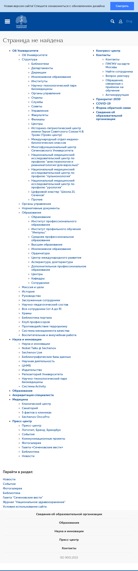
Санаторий (30, 408)
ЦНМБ (26, 366)
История (28, 292)
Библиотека (30, 452)
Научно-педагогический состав (45, 305)
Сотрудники (40, 283)
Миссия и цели (33, 287)
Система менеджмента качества (45, 331)
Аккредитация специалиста (33, 395)
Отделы (37, 98)
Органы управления (45, 94)
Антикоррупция (117, 95)
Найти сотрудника (119, 72)
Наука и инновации (27, 340)
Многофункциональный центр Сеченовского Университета (53, 149)
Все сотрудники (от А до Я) (42, 309)
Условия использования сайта (25, 507)
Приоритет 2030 (108, 99)
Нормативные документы (41, 209)
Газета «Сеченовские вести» (42, 448)
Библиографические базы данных (46, 357)
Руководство (31, 296)
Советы (36, 107)
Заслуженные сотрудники (41, 301)
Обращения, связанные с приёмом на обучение (114, 86)
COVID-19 (103, 104)
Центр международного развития (56, 258)
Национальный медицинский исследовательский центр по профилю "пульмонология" (53, 173)
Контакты (103, 55)
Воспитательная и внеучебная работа (49, 335)
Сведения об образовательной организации (109, 116)
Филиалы (38, 120)
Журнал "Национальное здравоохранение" (34, 502)
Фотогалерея (31, 443)
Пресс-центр (22, 422)
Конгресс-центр (108, 51)
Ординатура (40, 254)
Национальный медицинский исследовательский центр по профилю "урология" (53, 184)
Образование (31, 213)
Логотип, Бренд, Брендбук (41, 430)
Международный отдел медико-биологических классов (55, 141)
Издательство (32, 370)
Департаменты (42, 68)
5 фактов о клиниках (36, 413)
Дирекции (38, 73)
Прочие (37, 200)
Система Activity (34, 387)
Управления (39, 111)
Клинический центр (36, 404)
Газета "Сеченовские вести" (23, 498)
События (28, 435)
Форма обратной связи (113, 108)
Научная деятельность (38, 362)
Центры (37, 124)
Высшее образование (46, 245)
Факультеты (39, 115)
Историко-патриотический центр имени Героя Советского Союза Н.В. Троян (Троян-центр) (57, 132)
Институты (39, 81)
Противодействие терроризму (44, 327)
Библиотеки (40, 64)
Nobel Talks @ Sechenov (39, 348)
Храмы (27, 314)
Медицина (20, 400)
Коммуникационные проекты (43, 439)
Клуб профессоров (36, 322)
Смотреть (122, 6)
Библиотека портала (37, 318)
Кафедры (38, 279)
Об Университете (25, 51)
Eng (129, 22)
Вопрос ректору (117, 76)
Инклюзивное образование (51, 77)
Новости (28, 456)
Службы (37, 102)
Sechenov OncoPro (36, 417)
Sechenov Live (32, 353)
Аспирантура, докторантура (52, 262)
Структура (29, 60)
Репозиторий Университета (42, 375)
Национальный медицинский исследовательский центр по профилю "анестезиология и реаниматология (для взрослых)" (55, 160)
